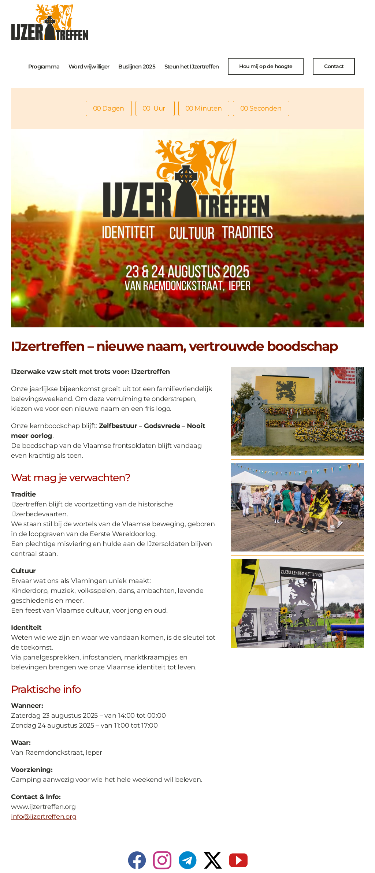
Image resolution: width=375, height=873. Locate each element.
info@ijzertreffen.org (43, 817)
